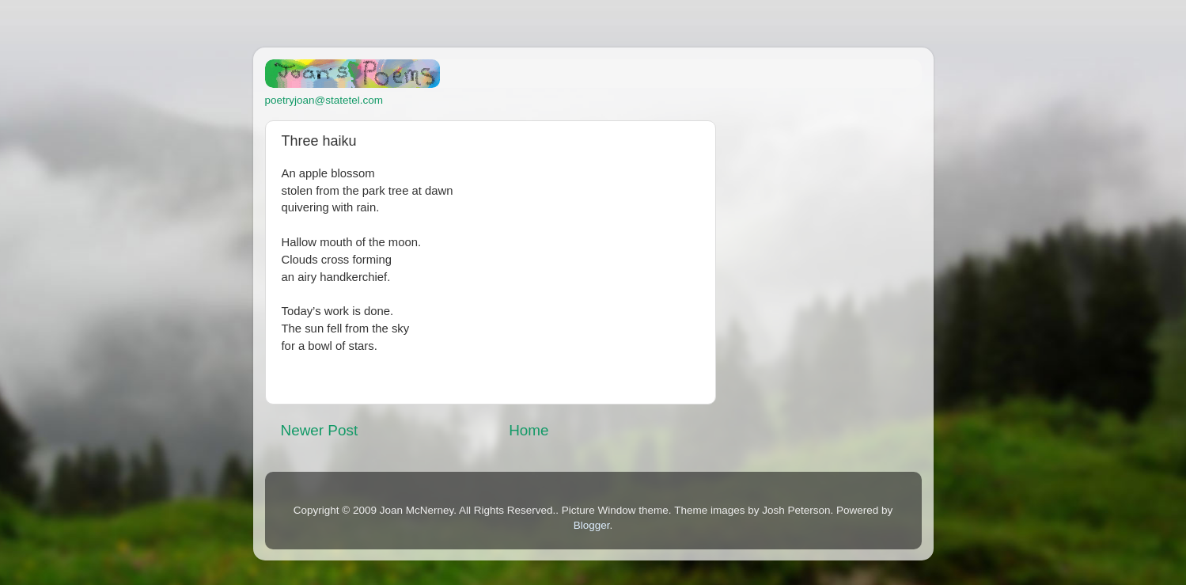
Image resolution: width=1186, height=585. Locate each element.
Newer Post (319, 430)
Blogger (592, 525)
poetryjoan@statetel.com (324, 100)
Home (528, 430)
